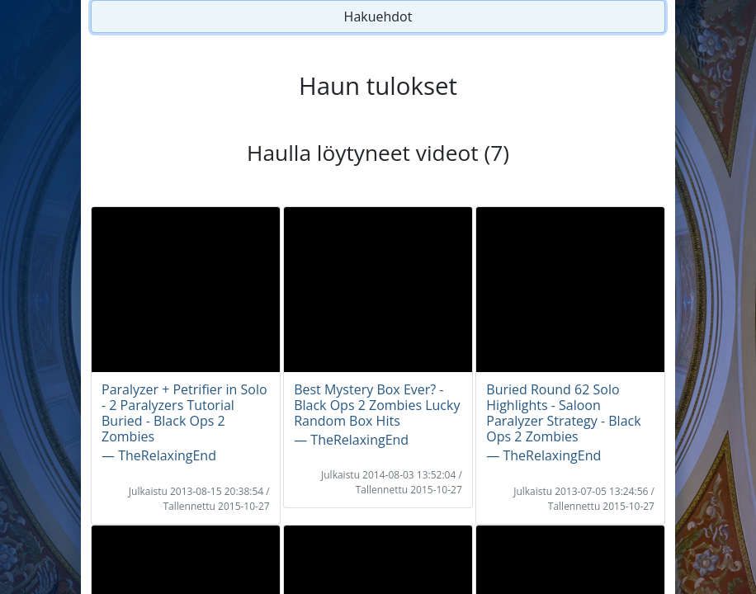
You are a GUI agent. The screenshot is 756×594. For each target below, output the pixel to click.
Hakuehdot (378, 16)
